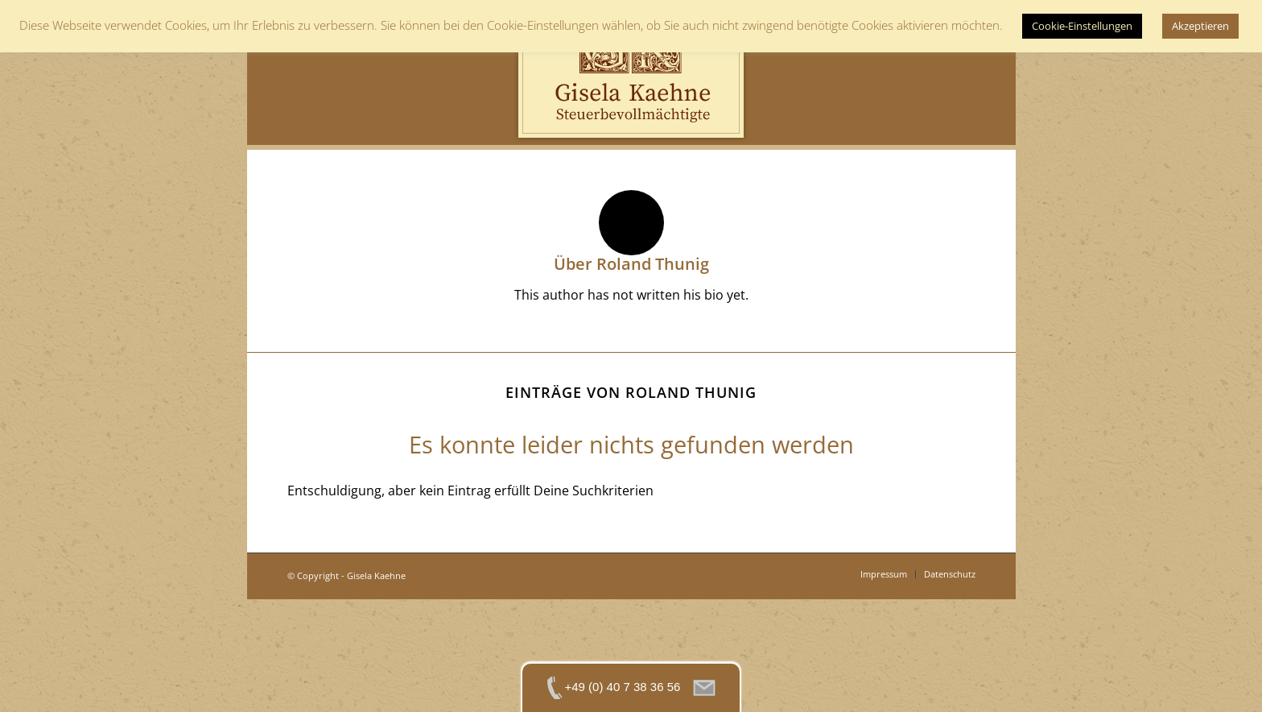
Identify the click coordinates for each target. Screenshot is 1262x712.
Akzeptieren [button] (1200, 26)
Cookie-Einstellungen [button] (1082, 26)
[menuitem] (883, 574)
